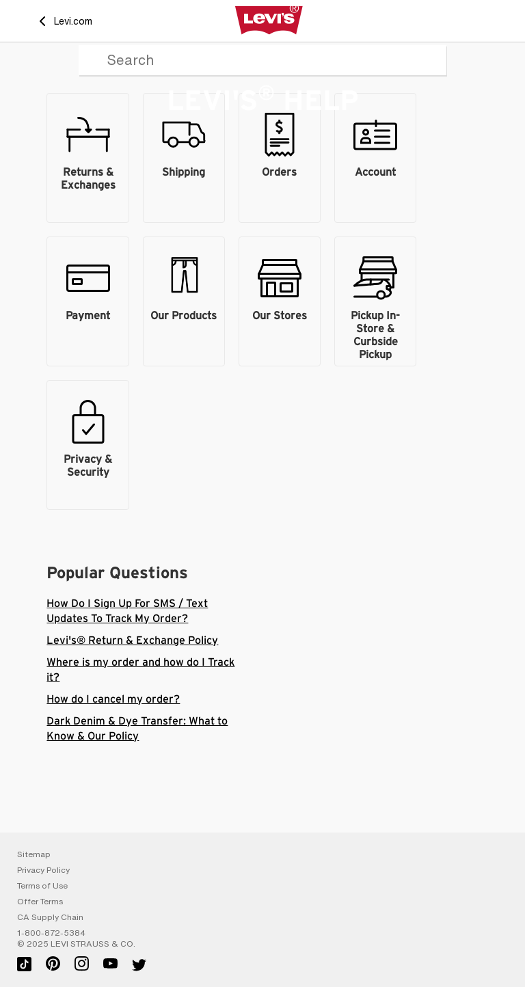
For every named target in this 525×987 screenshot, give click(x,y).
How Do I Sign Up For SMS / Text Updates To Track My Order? (127, 611)
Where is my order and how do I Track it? (140, 670)
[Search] (262, 60)
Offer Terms (40, 901)
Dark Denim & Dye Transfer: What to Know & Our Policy (137, 729)
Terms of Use (42, 885)
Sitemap (34, 854)
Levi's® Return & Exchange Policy (132, 640)
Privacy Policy (43, 870)
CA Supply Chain (50, 917)
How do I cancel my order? (113, 699)
